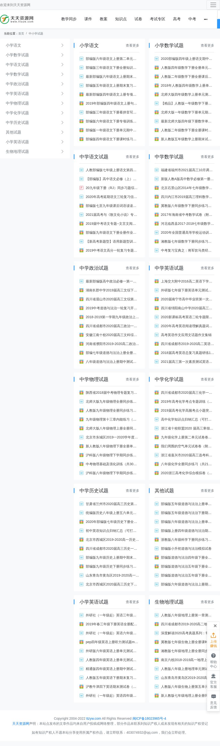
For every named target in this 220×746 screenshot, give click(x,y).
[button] (206, 19)
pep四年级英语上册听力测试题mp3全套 (115, 642)
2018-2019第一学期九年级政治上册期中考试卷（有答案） (129, 317)
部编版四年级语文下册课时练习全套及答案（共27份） (126, 139)
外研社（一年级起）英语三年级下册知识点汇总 (121, 615)
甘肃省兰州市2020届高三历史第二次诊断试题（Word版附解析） (134, 504)
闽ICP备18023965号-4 (149, 718)
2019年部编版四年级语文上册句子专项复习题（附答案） (128, 103)
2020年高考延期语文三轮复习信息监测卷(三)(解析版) (125, 197)
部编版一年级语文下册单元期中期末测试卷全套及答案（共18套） (135, 130)
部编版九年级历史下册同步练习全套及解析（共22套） (126, 566)
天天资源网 (21, 5)
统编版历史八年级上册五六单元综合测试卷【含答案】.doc (129, 513)
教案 (103, 19)
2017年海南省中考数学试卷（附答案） (190, 215)
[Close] (215, 626)
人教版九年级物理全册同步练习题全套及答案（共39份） (128, 410)
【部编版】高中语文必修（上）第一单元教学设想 (123, 179)
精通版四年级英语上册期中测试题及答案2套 (119, 669)
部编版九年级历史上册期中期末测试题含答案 (119, 557)
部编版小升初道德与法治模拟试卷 (186, 548)
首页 (21, 33)
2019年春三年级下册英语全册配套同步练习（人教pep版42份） (133, 624)
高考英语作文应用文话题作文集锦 (186, 335)
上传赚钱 (213, 640)
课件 (88, 19)
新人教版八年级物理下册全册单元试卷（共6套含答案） (127, 446)
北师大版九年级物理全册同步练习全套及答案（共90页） (128, 401)
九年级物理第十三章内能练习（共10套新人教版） (123, 419)
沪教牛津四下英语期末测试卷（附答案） (116, 687)
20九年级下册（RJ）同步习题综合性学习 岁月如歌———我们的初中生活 (141, 188)
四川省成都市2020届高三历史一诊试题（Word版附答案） (129, 548)
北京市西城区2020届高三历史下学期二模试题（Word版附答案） (134, 584)
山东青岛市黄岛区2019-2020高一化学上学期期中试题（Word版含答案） (140, 575)
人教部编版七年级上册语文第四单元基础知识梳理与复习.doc (131, 170)
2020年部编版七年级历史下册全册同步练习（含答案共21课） (132, 522)
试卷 (138, 19)
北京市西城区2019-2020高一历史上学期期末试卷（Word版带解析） (136, 540)
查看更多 (132, 45)
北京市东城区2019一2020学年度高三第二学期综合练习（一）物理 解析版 (141, 437)
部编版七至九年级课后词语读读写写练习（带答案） (124, 206)
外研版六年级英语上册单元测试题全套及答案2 (120, 651)
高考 (177, 19)
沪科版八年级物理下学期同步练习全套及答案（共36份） (128, 455)
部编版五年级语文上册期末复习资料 (113, 85)
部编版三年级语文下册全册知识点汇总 (114, 68)
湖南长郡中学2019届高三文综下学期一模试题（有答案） (128, 290)
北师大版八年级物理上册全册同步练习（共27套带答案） (128, 428)
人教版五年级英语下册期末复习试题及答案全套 (121, 678)
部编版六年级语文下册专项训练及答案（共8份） (122, 121)
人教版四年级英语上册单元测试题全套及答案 (119, 660)
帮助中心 (213, 660)
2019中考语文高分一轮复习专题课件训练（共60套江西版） (130, 250)
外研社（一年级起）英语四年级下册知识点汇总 (121, 695)
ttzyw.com (93, 718)
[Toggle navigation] (213, 5)
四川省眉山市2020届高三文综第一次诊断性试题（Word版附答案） (136, 299)
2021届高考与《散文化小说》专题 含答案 (117, 215)
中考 (192, 19)
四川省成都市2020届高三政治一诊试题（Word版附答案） (129, 326)
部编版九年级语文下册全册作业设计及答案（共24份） (126, 232)
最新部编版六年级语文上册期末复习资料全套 (119, 76)
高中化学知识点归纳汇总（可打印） (188, 419)
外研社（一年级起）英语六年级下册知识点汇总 (121, 633)
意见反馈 (213, 701)
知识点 (121, 19)
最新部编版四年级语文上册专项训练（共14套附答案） (126, 94)
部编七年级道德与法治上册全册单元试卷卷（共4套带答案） (130, 353)
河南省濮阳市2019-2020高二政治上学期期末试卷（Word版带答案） (136, 344)
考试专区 (157, 19)
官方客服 (213, 681)
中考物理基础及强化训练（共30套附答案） (118, 464)
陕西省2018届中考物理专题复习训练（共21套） (122, 392)
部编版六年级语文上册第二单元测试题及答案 (119, 59)
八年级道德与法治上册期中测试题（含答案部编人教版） (128, 362)
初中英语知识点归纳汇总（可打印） (113, 531)
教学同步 (69, 19)
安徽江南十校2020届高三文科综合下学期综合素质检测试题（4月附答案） (141, 335)
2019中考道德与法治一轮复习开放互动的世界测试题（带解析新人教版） (140, 308)
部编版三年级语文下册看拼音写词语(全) (115, 112)
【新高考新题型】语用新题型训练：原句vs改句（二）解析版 (131, 241)
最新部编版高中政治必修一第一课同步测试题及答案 (124, 281)
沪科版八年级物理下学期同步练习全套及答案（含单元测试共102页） (137, 473)
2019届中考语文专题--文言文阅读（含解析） (119, 223)
